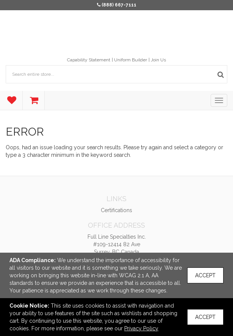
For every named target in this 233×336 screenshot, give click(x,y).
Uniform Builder (130, 60)
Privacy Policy (141, 328)
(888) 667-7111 (119, 5)
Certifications (116, 210)
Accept (205, 275)
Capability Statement (88, 60)
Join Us (158, 60)
